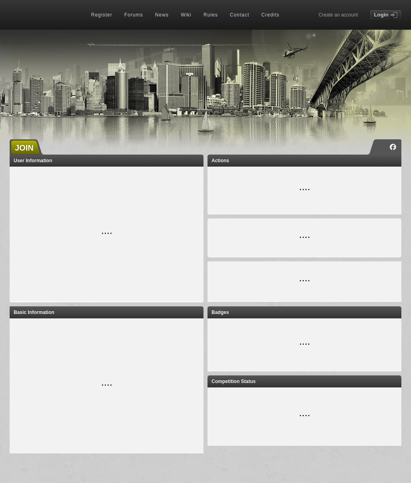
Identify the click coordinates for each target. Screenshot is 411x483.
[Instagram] (381, 147)
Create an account (338, 15)
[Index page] (44, 15)
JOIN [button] (24, 147)
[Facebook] (393, 147)
